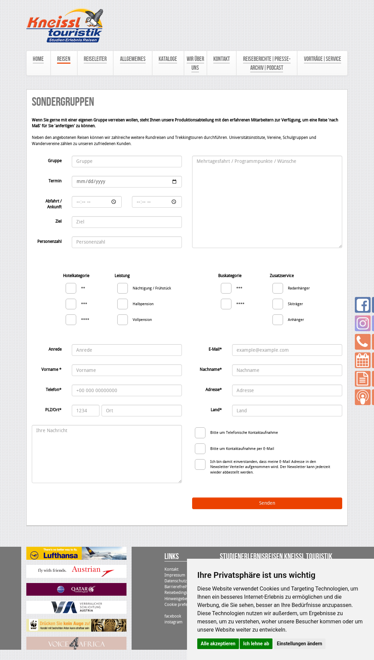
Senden (267, 503)
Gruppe (55, 160)
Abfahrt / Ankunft (53, 204)
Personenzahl (49, 241)
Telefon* (54, 389)
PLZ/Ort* (53, 409)
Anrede (55, 349)
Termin (55, 181)
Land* (216, 409)
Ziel (58, 221)
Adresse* (213, 389)
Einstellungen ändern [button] (299, 643)
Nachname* (211, 369)
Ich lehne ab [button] (256, 643)
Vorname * (51, 369)
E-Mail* (215, 349)
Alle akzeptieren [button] (218, 643)
